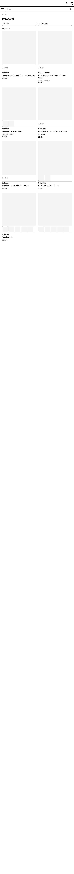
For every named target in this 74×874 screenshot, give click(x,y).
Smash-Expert (43, 837)
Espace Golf (10, 837)
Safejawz (5, 73)
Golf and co (10, 845)
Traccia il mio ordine (13, 790)
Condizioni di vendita (14, 808)
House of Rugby (12, 850)
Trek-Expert (42, 850)
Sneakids (41, 842)
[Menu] (2, 9)
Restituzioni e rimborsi (14, 811)
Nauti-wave (10, 858)
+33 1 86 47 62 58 (21, 761)
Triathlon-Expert (44, 852)
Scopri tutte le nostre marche (36, 733)
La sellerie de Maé (13, 852)
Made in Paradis (12, 855)
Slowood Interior (44, 834)
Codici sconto (11, 795)
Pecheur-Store (43, 829)
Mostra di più (36, 672)
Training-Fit (42, 847)
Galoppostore (11, 842)
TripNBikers (42, 855)
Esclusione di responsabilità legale (19, 813)
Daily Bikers (10, 829)
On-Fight (9, 860)
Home (4, 14)
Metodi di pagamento (14, 816)
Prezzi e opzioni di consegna (17, 818)
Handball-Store (12, 847)
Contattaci (21, 755)
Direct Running (11, 832)
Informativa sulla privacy (15, 821)
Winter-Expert (43, 860)
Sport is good (43, 845)
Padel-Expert (11, 863)
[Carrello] (72, 3)
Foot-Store (10, 840)
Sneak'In (41, 840)
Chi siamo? (10, 803)
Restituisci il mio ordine (15, 793)
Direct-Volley (11, 834)
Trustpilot (52, 764)
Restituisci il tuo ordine (34, 776)
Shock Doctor (44, 73)
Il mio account (11, 787)
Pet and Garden (44, 832)
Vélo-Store (42, 858)
